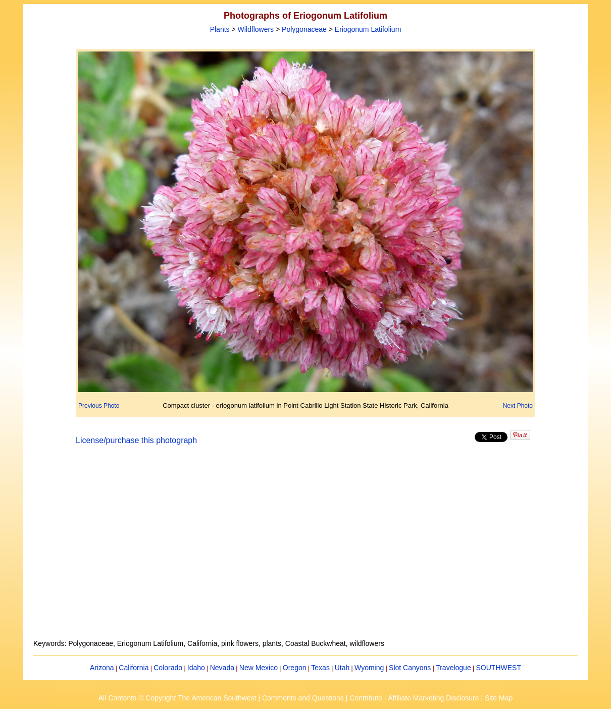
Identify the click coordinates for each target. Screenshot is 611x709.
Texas (320, 668)
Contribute (365, 698)
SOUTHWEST (498, 668)
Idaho (196, 668)
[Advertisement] (305, 548)
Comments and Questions (303, 698)
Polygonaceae (304, 29)
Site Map (499, 698)
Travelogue (453, 668)
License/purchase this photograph (136, 440)
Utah (342, 668)
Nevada (222, 668)
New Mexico (258, 668)
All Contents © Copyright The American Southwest (177, 698)
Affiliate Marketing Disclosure (433, 698)
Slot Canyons (410, 668)
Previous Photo (98, 405)
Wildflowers (256, 29)
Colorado (168, 668)
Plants (220, 29)
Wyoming (369, 668)
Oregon (295, 668)
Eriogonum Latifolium (368, 29)
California (133, 668)
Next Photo (518, 405)
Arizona (102, 668)
